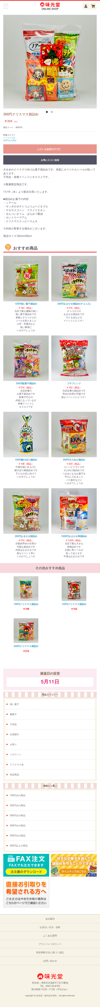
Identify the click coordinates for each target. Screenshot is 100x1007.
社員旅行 (14, 734)
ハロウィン (15, 754)
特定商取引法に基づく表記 (50, 952)
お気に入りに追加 (50, 160)
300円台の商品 (17, 815)
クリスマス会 (17, 764)
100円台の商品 (17, 795)
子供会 (13, 724)
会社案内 (50, 918)
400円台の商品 (17, 825)
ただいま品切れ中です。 (50, 149)
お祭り (13, 744)
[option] (50, 61)
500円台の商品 (17, 835)
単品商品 (14, 774)
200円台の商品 (17, 805)
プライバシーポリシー (50, 944)
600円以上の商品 (19, 845)
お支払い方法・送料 (50, 927)
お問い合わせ (50, 961)
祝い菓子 (14, 704)
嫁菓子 (13, 714)
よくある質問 (50, 935)
